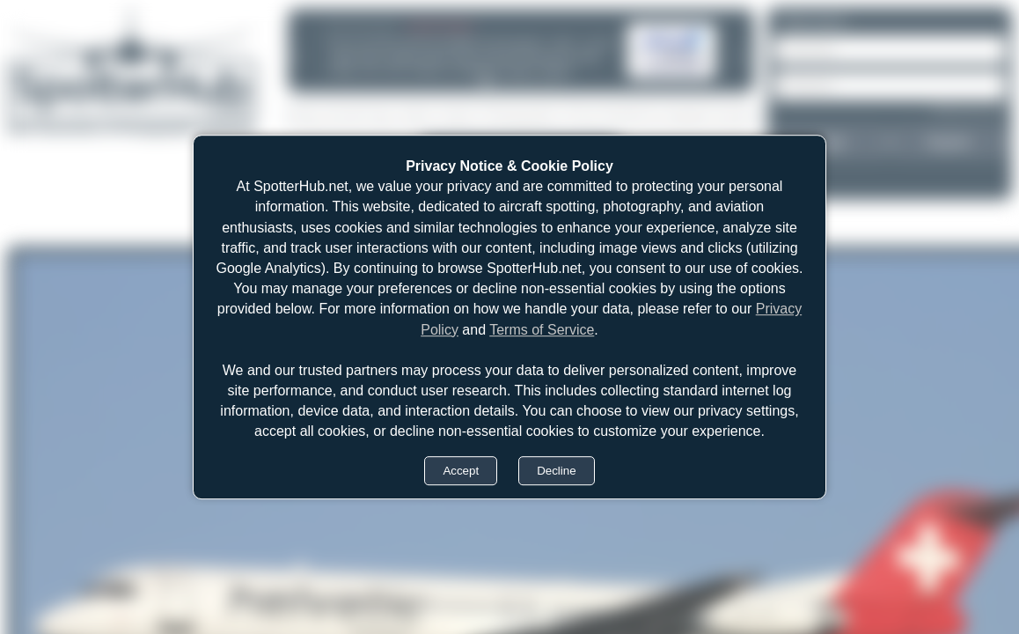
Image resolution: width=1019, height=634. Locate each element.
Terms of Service (541, 329)
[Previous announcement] (294, 55)
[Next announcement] (741, 55)
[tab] (485, 81)
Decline (556, 470)
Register (948, 142)
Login (831, 142)
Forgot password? (968, 109)
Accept (461, 470)
